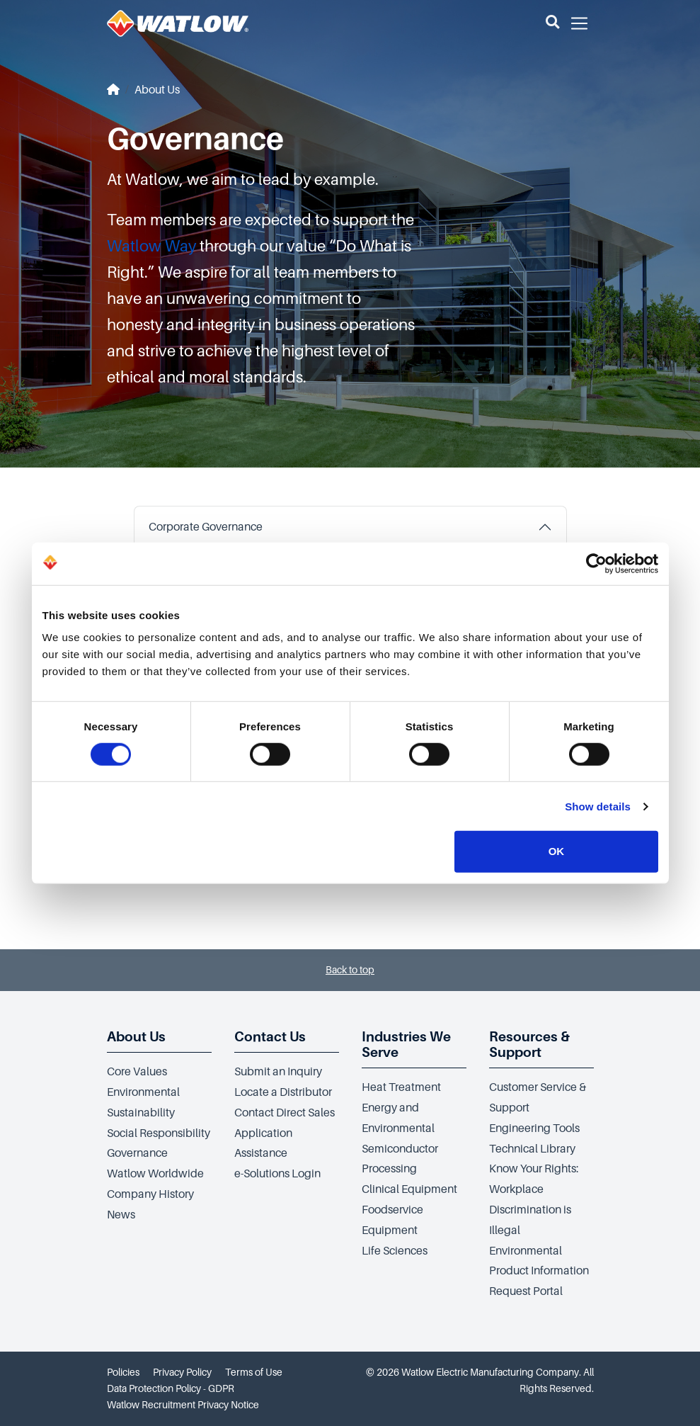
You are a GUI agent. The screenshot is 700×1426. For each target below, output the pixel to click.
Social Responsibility (158, 1133)
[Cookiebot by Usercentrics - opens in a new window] (596, 563)
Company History (150, 1194)
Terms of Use (253, 1372)
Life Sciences (395, 1251)
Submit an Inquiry (278, 1071)
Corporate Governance (206, 527)
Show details (598, 806)
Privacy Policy (182, 1372)
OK (557, 851)
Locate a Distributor (283, 1092)
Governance (137, 1153)
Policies (123, 1372)
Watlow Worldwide (155, 1173)
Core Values (137, 1071)
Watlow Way (151, 246)
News (121, 1215)
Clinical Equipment (409, 1189)
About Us (157, 90)
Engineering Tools (534, 1128)
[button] (552, 23)
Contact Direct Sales (284, 1113)
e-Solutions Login (277, 1173)
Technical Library (532, 1149)
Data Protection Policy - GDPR (170, 1388)
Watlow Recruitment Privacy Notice (183, 1404)
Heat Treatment (401, 1087)
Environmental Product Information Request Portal (539, 1271)
